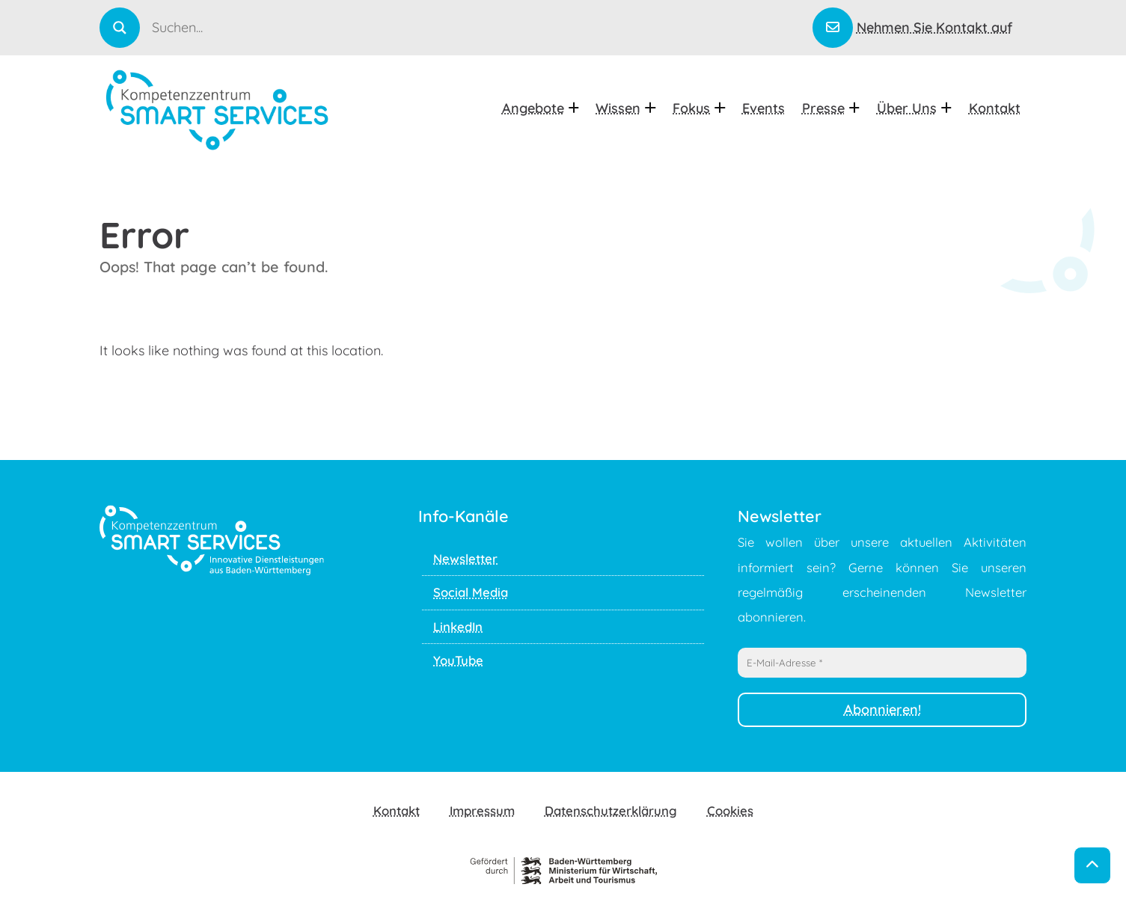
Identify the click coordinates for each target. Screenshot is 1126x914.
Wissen (625, 108)
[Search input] (480, 26)
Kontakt (995, 108)
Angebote (540, 108)
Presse (831, 108)
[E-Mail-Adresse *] (882, 663)
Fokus (699, 108)
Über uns (914, 108)
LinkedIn (458, 626)
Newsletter (465, 558)
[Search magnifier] (120, 27)
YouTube (458, 660)
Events (763, 108)
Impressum (482, 810)
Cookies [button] (730, 810)
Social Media (470, 592)
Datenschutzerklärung (611, 810)
